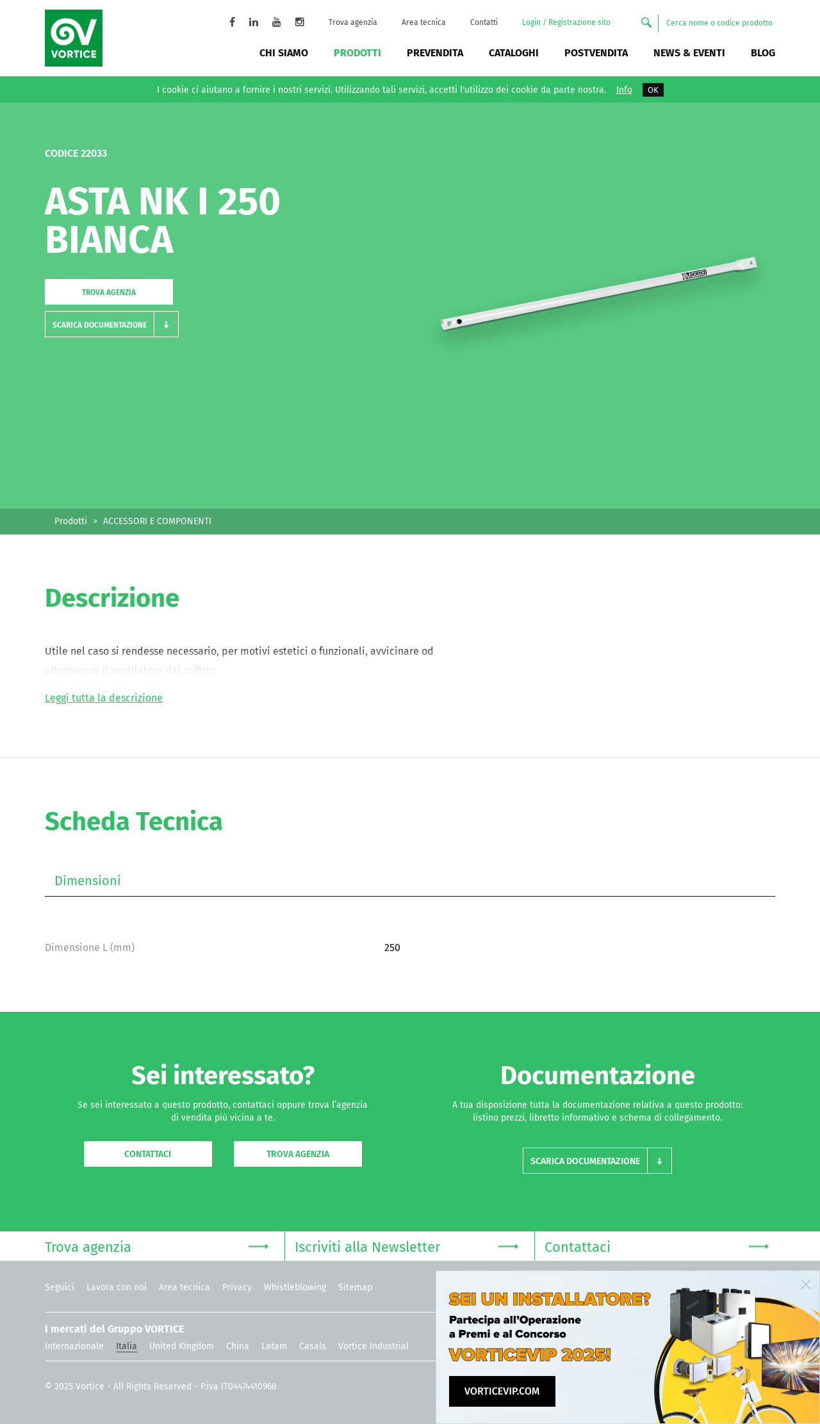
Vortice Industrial (373, 1346)
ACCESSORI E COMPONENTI (157, 521)
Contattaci (147, 1154)
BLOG (763, 53)
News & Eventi (689, 53)
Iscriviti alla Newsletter (406, 1246)
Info (624, 90)
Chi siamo (283, 53)
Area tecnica (424, 22)
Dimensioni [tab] (87, 880)
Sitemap (355, 1287)
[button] (112, 324)
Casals (312, 1346)
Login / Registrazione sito (566, 22)
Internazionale (74, 1346)
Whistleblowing (295, 1287)
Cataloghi (514, 53)
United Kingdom (181, 1346)
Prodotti (357, 53)
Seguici (59, 1287)
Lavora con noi (116, 1287)
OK (653, 90)
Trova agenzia (353, 22)
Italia (126, 1346)
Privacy (237, 1287)
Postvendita (596, 53)
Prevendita (435, 53)
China (237, 1346)
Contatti (484, 22)
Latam (274, 1346)
